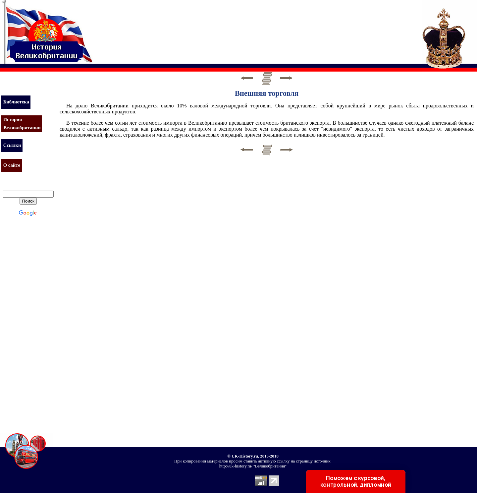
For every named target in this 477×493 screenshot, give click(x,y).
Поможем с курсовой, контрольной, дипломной (355, 481)
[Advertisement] (216, 28)
